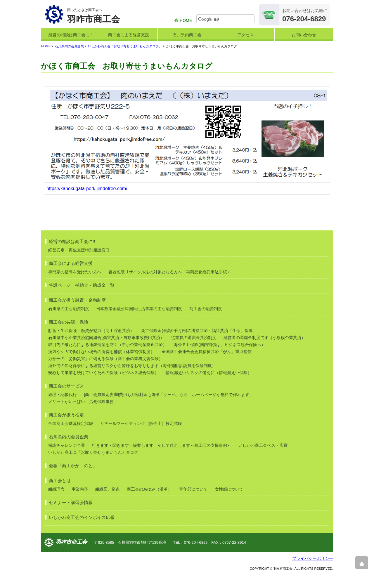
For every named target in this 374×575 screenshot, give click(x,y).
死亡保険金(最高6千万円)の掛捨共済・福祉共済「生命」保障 (196, 330)
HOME (186, 20)
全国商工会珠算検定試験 (70, 423)
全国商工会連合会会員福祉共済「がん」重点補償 (207, 351)
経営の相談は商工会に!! (70, 34)
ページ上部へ (361, 562)
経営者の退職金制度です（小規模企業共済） (264, 337)
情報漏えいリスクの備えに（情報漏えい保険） (209, 372)
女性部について (229, 489)
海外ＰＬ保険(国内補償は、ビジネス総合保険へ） (219, 344)
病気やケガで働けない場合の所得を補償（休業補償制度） (101, 351)
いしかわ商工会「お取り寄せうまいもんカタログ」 (125, 46)
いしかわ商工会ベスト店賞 (263, 445)
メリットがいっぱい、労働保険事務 (81, 401)
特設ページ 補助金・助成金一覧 (82, 285)
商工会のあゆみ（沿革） (149, 489)
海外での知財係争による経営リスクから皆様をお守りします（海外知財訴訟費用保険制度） (132, 365)
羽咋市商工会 (71, 542)
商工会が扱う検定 (66, 414)
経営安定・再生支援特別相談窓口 (79, 250)
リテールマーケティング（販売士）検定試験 (141, 423)
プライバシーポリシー (312, 558)
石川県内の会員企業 (69, 46)
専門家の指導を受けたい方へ (74, 272)
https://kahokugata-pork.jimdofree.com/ (86, 188)
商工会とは (60, 480)
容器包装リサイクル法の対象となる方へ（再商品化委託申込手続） (169, 272)
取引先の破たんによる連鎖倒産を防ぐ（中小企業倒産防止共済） (107, 344)
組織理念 (56, 489)
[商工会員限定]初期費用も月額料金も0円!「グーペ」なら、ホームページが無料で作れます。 (168, 394)
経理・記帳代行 (62, 394)
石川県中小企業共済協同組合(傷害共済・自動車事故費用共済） (106, 337)
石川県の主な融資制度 (68, 308)
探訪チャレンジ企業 (66, 445)
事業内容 (80, 489)
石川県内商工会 (187, 34)
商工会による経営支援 (128, 34)
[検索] (226, 19)
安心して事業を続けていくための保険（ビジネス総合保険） (103, 372)
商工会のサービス (66, 385)
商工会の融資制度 (205, 308)
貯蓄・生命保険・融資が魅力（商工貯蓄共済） (91, 330)
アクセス (245, 34)
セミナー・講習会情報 (71, 502)
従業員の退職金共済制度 (193, 337)
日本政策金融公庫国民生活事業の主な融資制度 (139, 308)
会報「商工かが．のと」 (73, 465)
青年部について (193, 489)
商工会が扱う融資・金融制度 (77, 300)
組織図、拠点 (107, 489)
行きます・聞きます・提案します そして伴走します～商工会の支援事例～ (161, 445)
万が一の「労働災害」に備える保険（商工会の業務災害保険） (105, 358)
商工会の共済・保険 (68, 321)
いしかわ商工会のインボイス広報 (82, 517)
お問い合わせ (304, 34)
